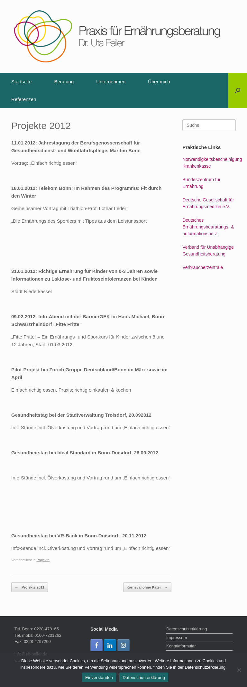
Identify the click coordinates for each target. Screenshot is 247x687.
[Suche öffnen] (237, 90)
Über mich (159, 81)
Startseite (21, 81)
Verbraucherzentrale (202, 267)
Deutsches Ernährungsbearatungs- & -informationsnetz (208, 227)
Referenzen (23, 99)
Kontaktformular (181, 646)
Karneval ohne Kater (147, 587)
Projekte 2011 (29, 587)
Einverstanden (99, 677)
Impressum (176, 637)
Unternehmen (110, 81)
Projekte (43, 560)
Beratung (64, 81)
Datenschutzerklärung (186, 629)
